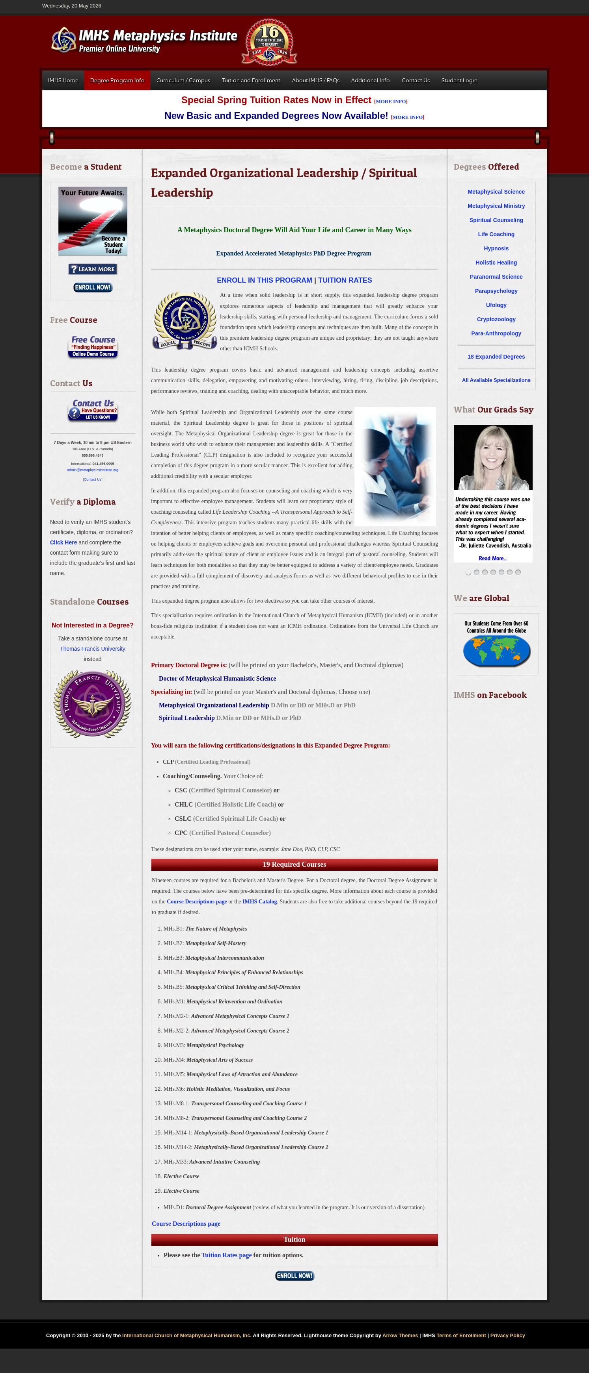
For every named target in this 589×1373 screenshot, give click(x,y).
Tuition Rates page (226, 1255)
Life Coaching (496, 234)
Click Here (63, 542)
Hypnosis (496, 248)
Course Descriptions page (197, 902)
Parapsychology (496, 291)
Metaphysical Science (496, 192)
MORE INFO (391, 101)
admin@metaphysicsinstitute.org (92, 470)
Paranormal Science (496, 277)
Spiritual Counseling (496, 220)
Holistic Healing (496, 262)
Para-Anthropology (497, 333)
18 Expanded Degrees (496, 356)
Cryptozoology (496, 319)
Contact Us (93, 479)
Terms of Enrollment (460, 1335)
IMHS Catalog (259, 902)
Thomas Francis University (92, 649)
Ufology (496, 305)
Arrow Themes (400, 1335)
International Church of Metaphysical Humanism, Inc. (187, 1335)
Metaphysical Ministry (496, 206)
